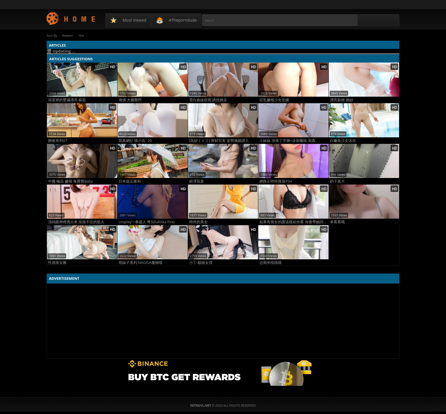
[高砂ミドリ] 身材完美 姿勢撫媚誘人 (219, 140)
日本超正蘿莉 (130, 181)
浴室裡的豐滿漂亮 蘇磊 (67, 99)
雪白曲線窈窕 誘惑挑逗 (208, 99)
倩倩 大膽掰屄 (130, 99)
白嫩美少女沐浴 (343, 140)
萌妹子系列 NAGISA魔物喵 (140, 262)
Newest (68, 35)
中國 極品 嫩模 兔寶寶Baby (70, 181)
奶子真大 (337, 181)
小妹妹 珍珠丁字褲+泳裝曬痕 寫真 (287, 140)
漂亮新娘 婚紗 (341, 99)
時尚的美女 (198, 221)
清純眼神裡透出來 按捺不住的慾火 (76, 221)
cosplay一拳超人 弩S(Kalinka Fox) (147, 221)
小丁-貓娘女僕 (200, 262)
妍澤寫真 (196, 181)
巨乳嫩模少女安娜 (274, 99)
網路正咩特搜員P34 (275, 181)
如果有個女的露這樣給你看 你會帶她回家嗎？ (294, 221)
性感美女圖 (57, 262)
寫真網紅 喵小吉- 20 (135, 140)
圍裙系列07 (57, 140)
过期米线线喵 (270, 262)
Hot (83, 35)
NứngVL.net (71, 18)
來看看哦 (337, 221)
